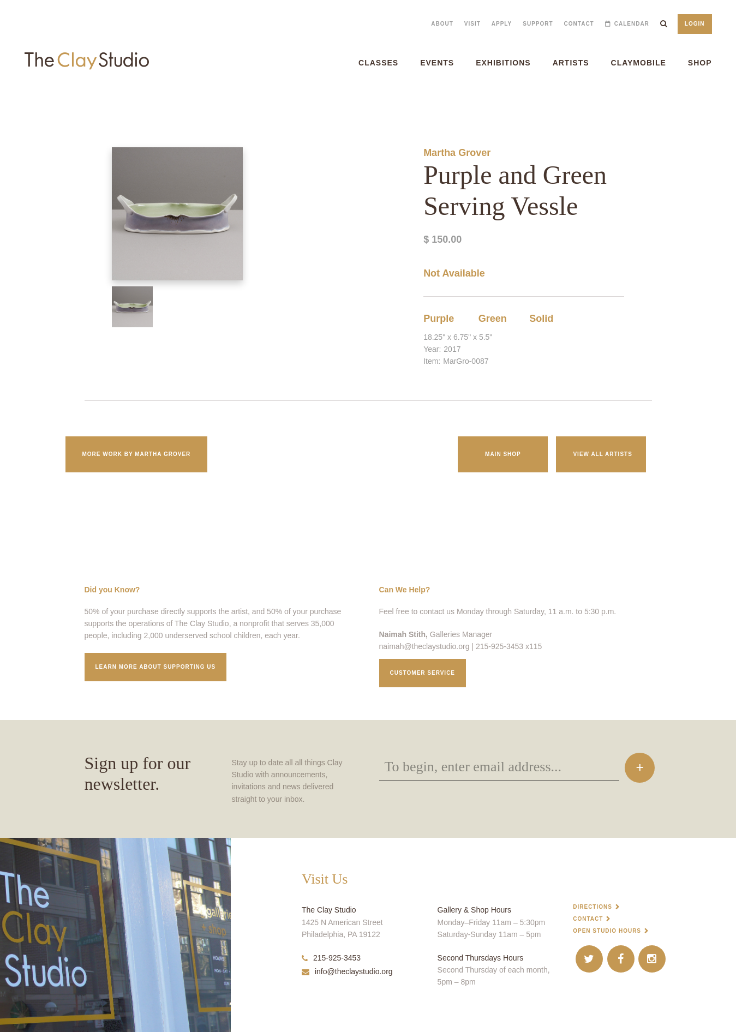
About (442, 24)
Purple (438, 318)
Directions (592, 907)
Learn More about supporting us (155, 667)
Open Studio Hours (607, 931)
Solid (541, 318)
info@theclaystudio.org (347, 971)
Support (538, 24)
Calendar (631, 24)
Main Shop (503, 454)
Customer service (423, 673)
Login (695, 24)
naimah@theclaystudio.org (424, 646)
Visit (472, 24)
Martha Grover (456, 152)
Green (492, 318)
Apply (502, 24)
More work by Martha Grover (136, 454)
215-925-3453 (331, 957)
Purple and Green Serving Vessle (35, 103)
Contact (579, 24)
